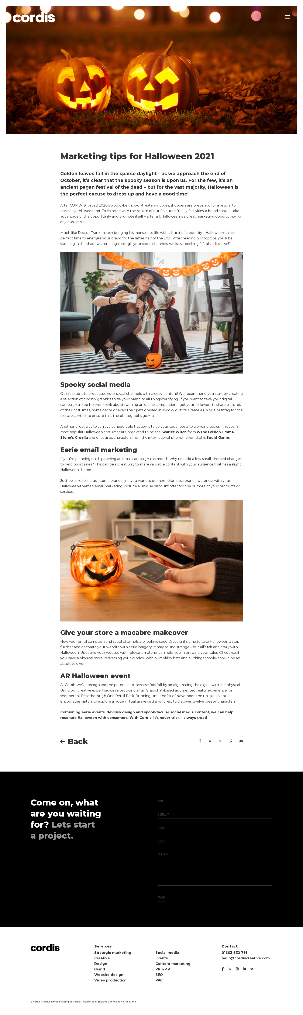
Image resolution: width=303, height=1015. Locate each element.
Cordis (34, 17)
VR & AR (162, 969)
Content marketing (172, 964)
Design (100, 964)
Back (78, 741)
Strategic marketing (112, 953)
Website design (108, 975)
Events (161, 958)
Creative (102, 958)
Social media (167, 953)
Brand (99, 969)
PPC (159, 980)
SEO (159, 975)
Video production (110, 980)
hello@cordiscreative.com (246, 958)
